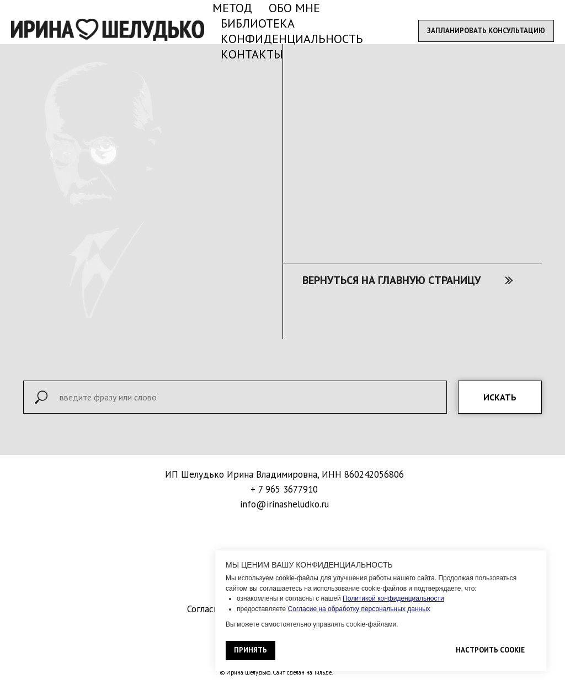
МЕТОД (232, 7)
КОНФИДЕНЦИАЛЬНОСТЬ (292, 38)
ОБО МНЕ (294, 7)
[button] (486, 31)
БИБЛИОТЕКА (258, 23)
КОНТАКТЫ (252, 54)
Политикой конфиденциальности (393, 598)
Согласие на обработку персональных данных (359, 609)
